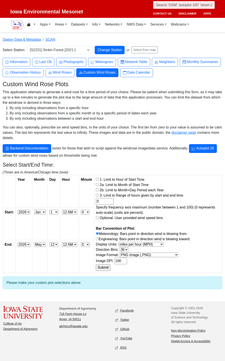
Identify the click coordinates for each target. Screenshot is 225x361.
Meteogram (102, 62)
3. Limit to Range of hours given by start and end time (141, 195)
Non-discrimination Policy (188, 330)
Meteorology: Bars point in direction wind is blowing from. (143, 234)
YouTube (123, 338)
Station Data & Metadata (22, 39)
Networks (112, 24)
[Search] (184, 5)
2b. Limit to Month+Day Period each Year (132, 190)
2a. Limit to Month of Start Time (124, 185)
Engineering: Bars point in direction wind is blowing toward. (144, 239)
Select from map (144, 50)
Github (122, 329)
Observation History (23, 73)
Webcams (179, 24)
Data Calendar (136, 73)
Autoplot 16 (203, 148)
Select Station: (14, 50)
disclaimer (187, 13)
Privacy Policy (180, 336)
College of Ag (12, 323)
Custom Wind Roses (97, 73)
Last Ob (43, 62)
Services (157, 24)
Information (16, 62)
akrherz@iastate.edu (73, 326)
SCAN (50, 39)
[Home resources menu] (31, 25)
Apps (44, 24)
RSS (121, 348)
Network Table (134, 62)
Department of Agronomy (20, 329)
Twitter (122, 320)
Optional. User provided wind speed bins (131, 218)
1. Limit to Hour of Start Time (122, 179)
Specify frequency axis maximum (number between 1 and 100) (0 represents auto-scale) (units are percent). (155, 209)
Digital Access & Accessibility (191, 341)
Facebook (124, 311)
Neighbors (165, 62)
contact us (162, 13)
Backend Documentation (26, 148)
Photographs (71, 62)
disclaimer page (183, 132)
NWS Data (135, 24)
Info (95, 24)
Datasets (78, 24)
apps (207, 13)
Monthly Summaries (200, 62)
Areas (59, 24)
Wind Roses (60, 73)
